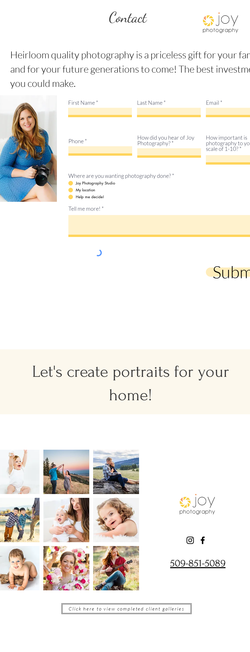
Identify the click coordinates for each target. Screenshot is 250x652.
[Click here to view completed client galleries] (126, 608)
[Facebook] (203, 540)
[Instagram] (190, 540)
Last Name (149, 102)
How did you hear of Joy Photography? (165, 140)
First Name (81, 102)
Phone (76, 141)
